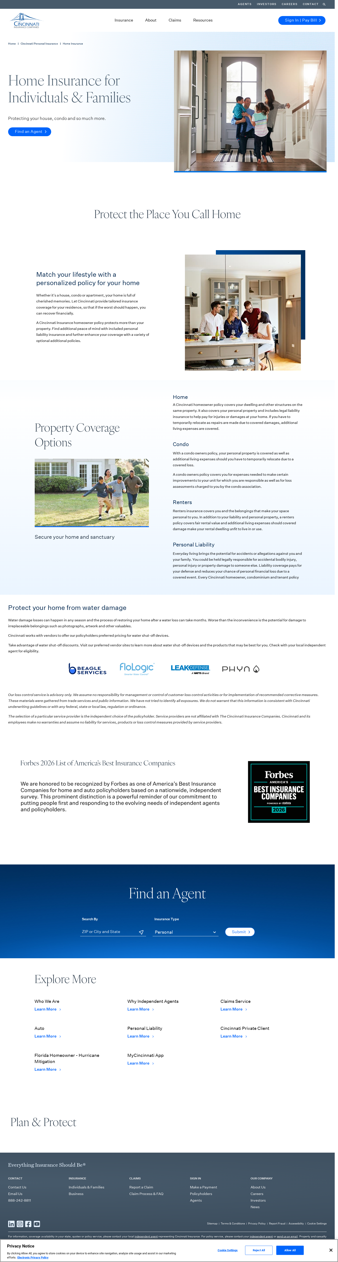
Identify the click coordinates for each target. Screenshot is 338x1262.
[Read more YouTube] (37, 1223)
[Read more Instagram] (20, 1223)
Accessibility (296, 1223)
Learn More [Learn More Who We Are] (47, 1009)
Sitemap (212, 1223)
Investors (267, 4)
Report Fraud (277, 1223)
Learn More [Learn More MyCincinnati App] (140, 1063)
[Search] (324, 4)
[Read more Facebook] (28, 1223)
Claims (175, 20)
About (151, 20)
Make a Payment (203, 1187)
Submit (241, 931)
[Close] (331, 1257)
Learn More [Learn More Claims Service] (234, 1009)
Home (12, 43)
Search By (90, 919)
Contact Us (17, 1187)
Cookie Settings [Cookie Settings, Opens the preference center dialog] (228, 1257)
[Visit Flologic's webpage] (139, 669)
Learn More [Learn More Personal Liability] (140, 1036)
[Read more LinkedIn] (11, 1223)
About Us (258, 1187)
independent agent (146, 1236)
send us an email (287, 1236)
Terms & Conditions (233, 1223)
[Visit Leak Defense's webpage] (190, 669)
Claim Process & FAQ (146, 1194)
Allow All (290, 1257)
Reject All (259, 1257)
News (255, 1207)
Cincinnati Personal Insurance (39, 43)
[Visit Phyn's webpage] (241, 669)
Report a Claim (141, 1187)
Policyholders (201, 1194)
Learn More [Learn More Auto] (47, 1036)
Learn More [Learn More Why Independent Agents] (140, 1009)
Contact (311, 4)
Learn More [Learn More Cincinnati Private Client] (234, 1036)
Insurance (124, 20)
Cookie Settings (317, 1223)
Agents (245, 4)
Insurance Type (166, 919)
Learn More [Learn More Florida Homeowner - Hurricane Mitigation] (47, 1069)
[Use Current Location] (141, 932)
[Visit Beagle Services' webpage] (87, 669)
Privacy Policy (257, 1223)
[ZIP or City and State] (113, 932)
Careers (290, 4)
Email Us (15, 1194)
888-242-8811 (19, 1200)
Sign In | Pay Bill (303, 20)
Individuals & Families (86, 1187)
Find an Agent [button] (31, 131)
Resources (203, 20)
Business (76, 1194)
